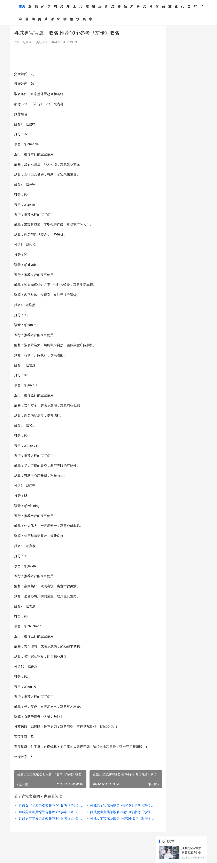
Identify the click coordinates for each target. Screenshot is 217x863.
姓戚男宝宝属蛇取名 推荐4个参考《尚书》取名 (48, 818)
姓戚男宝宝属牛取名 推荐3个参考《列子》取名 (192, 207)
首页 (22, 6)
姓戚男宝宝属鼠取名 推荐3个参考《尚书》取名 (48, 825)
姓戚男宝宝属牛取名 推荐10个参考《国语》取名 (192, 127)
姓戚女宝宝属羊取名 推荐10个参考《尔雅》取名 (112, 818)
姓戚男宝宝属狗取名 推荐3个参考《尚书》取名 (192, 269)
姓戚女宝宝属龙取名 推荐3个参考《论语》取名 (112, 825)
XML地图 (59, 856)
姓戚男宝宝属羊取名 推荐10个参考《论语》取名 (192, 237)
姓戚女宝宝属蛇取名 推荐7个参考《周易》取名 (192, 285)
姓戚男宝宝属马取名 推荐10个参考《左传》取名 (112, 811)
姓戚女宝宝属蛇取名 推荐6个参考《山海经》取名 (192, 253)
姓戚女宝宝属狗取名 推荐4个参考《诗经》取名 (48, 811)
